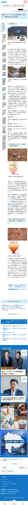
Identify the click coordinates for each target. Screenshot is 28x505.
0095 (3, 78)
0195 (3, 102)
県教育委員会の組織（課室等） (13, 459)
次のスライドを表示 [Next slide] (26, 5)
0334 (3, 59)
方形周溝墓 (15, 204)
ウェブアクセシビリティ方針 (9, 484)
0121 (3, 93)
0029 (3, 34)
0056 (3, 53)
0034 (3, 45)
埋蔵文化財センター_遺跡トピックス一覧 (12, 325)
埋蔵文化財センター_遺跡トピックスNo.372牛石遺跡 (14, 335)
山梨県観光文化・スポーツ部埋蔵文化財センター (13, 305)
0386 (3, 65)
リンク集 (4, 486)
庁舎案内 (4, 477)
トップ (2, 459)
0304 (3, 127)
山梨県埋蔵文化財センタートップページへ (17, 290)
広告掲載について (23, 467)
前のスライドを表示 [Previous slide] (1, 5)
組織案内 (5, 459)
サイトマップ (5, 479)
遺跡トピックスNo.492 (8, 332)
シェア (25, 10)
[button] (21, 2)
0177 (3, 87)
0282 (3, 118)
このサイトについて (6, 481)
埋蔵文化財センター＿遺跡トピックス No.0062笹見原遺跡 (14, 339)
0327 (3, 136)
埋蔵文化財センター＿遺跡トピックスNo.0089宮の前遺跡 (14, 328)
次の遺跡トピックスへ (13, 285)
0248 (3, 110)
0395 (3, 72)
